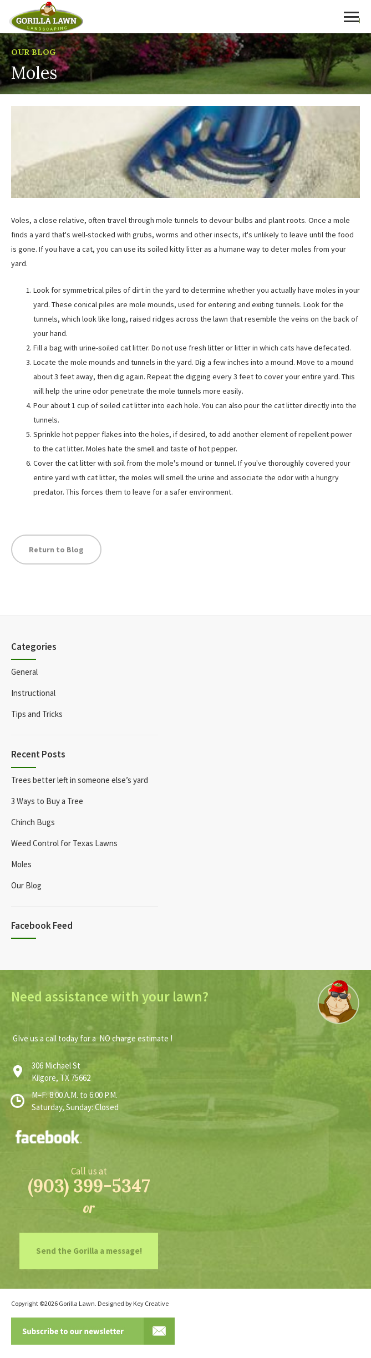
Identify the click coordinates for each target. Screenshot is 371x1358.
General (24, 672)
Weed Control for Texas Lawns (64, 843)
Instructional (33, 693)
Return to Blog (56, 550)
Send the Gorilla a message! (89, 1250)
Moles (21, 864)
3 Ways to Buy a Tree (47, 801)
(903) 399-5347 (89, 1186)
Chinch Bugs (33, 822)
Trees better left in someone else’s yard (79, 780)
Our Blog (33, 52)
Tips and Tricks (37, 714)
